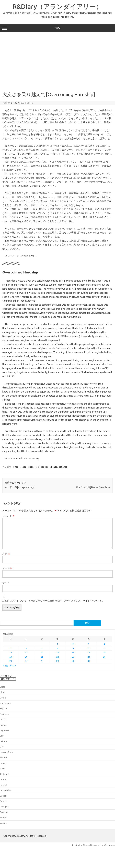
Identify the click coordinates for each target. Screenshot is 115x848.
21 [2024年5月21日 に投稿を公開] (42, 657)
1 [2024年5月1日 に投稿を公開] (57, 644)
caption (45, 467)
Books (3, 697)
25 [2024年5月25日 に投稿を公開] (104, 657)
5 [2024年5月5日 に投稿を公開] (10, 648)
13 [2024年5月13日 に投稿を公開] (26, 652)
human (3, 725)
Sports (3, 801)
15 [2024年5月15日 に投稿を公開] (57, 652)
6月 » (13, 665)
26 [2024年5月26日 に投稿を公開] (10, 661)
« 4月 (5, 665)
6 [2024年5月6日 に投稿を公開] (26, 648)
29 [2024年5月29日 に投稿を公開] (57, 661)
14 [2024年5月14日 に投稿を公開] (42, 652)
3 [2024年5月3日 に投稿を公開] (88, 644)
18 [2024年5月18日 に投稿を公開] (104, 652)
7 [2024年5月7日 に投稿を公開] (41, 648)
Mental (23, 467)
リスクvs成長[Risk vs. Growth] (93, 487)
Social (3, 796)
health (3, 719)
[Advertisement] (57, 60)
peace (3, 779)
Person (3, 785)
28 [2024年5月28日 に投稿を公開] (42, 661)
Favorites (4, 714)
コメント (8, 515)
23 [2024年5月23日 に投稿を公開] (73, 657)
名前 (6, 554)
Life (2, 746)
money (3, 763)
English (3, 708)
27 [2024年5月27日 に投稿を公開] (26, 661)
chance (53, 467)
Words (3, 823)
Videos (31, 467)
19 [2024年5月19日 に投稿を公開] (10, 657)
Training (4, 812)
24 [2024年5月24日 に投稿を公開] (89, 657)
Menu (57, 28)
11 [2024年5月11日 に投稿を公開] (104, 648)
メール (7, 568)
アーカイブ (6, 675)
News (2, 768)
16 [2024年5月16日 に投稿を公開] (73, 652)
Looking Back (6, 752)
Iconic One (77, 845)
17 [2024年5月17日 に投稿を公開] (89, 652)
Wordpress (109, 845)
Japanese (4, 730)
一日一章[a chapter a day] (19, 487)
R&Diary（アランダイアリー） (57, 6)
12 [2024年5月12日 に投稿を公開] (10, 652)
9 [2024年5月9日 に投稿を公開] (73, 648)
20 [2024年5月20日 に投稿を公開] (26, 657)
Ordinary (4, 774)
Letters (3, 741)
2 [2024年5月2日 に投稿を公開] (73, 644)
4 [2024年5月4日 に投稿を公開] (104, 644)
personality (5, 790)
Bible (2, 687)
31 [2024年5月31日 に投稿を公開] (89, 661)
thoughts (4, 806)
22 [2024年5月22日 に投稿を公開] (57, 657)
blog (2, 692)
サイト (5, 582)
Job (16, 467)
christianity (5, 703)
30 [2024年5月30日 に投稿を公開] (73, 661)
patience (63, 467)
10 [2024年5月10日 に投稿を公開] (89, 648)
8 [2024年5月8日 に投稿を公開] (57, 648)
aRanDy (15, 102)
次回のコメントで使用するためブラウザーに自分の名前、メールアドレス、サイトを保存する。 (53, 600)
